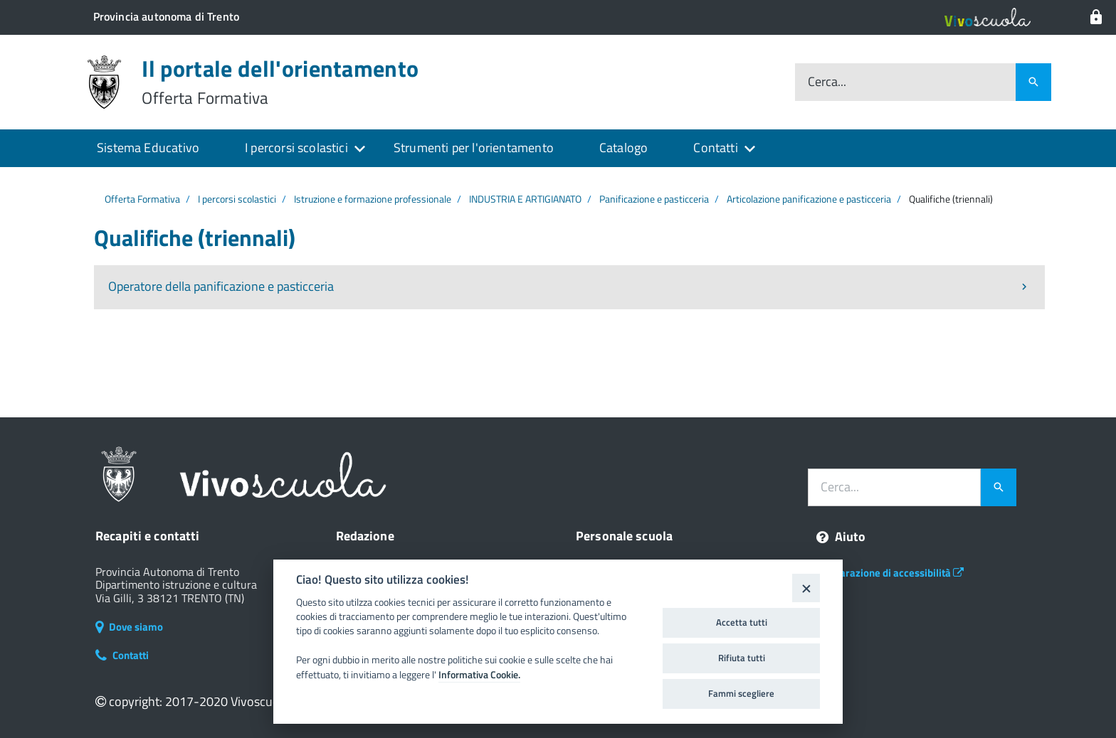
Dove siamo (129, 627)
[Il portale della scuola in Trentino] (166, 16)
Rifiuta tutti (741, 658)
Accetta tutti (741, 622)
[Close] (806, 587)
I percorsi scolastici (296, 147)
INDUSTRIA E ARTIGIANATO (525, 198)
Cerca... (827, 82)
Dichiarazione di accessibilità (890, 573)
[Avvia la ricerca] (998, 488)
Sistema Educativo (148, 147)
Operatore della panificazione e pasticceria (221, 286)
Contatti (715, 147)
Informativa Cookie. (479, 675)
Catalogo (623, 147)
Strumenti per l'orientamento (474, 147)
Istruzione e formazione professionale (372, 198)
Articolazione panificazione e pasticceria (809, 198)
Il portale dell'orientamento (280, 82)
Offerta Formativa (142, 198)
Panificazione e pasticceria (654, 198)
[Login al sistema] (1096, 17)
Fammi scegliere (741, 693)
